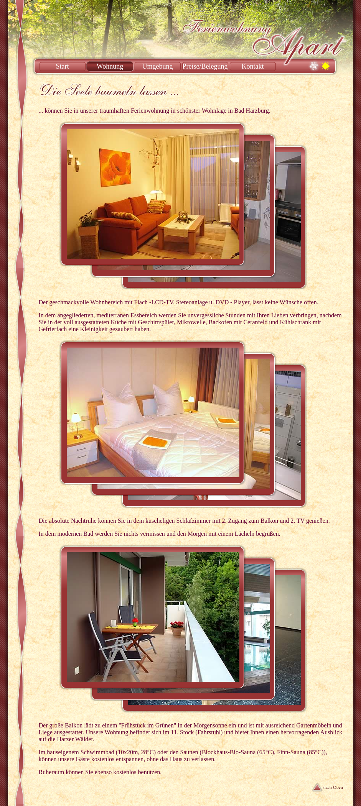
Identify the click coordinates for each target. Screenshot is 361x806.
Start (62, 66)
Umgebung (157, 66)
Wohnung (110, 66)
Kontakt (253, 66)
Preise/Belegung (205, 66)
